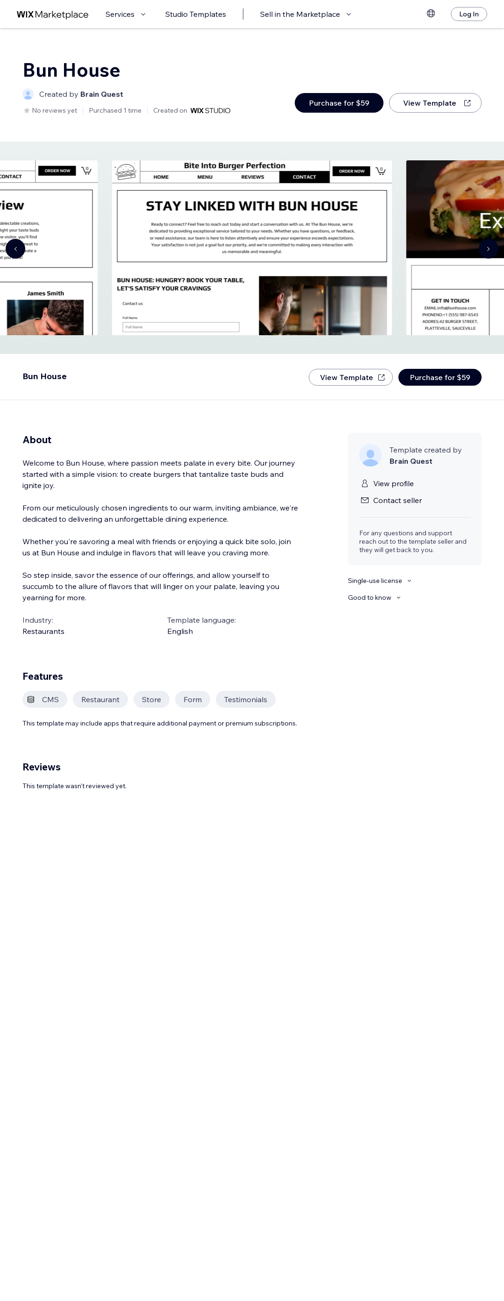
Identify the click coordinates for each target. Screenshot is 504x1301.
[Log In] (469, 14)
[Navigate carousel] (15, 249)
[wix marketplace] (53, 14)
